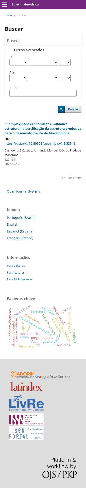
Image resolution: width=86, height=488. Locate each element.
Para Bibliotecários (19, 279)
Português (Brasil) (21, 217)
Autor (13, 88)
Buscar (73, 109)
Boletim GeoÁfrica (25, 4)
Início (8, 15)
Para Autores (16, 272)
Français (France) (20, 238)
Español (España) (20, 231)
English (12, 224)
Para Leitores (16, 266)
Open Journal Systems (24, 191)
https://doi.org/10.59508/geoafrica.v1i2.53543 (40, 143)
